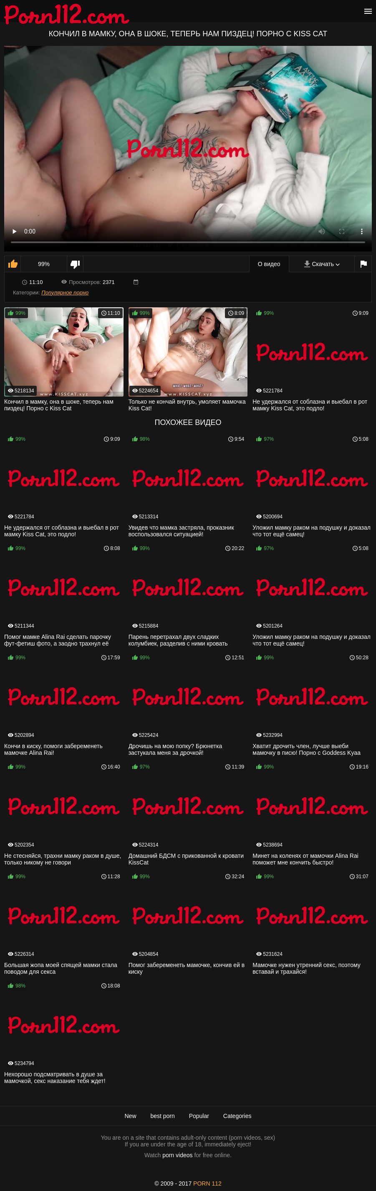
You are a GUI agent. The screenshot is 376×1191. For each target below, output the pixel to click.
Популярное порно (64, 292)
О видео (269, 264)
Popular (199, 1116)
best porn (162, 1116)
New (130, 1116)
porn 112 (207, 1183)
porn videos (177, 1155)
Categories (237, 1116)
